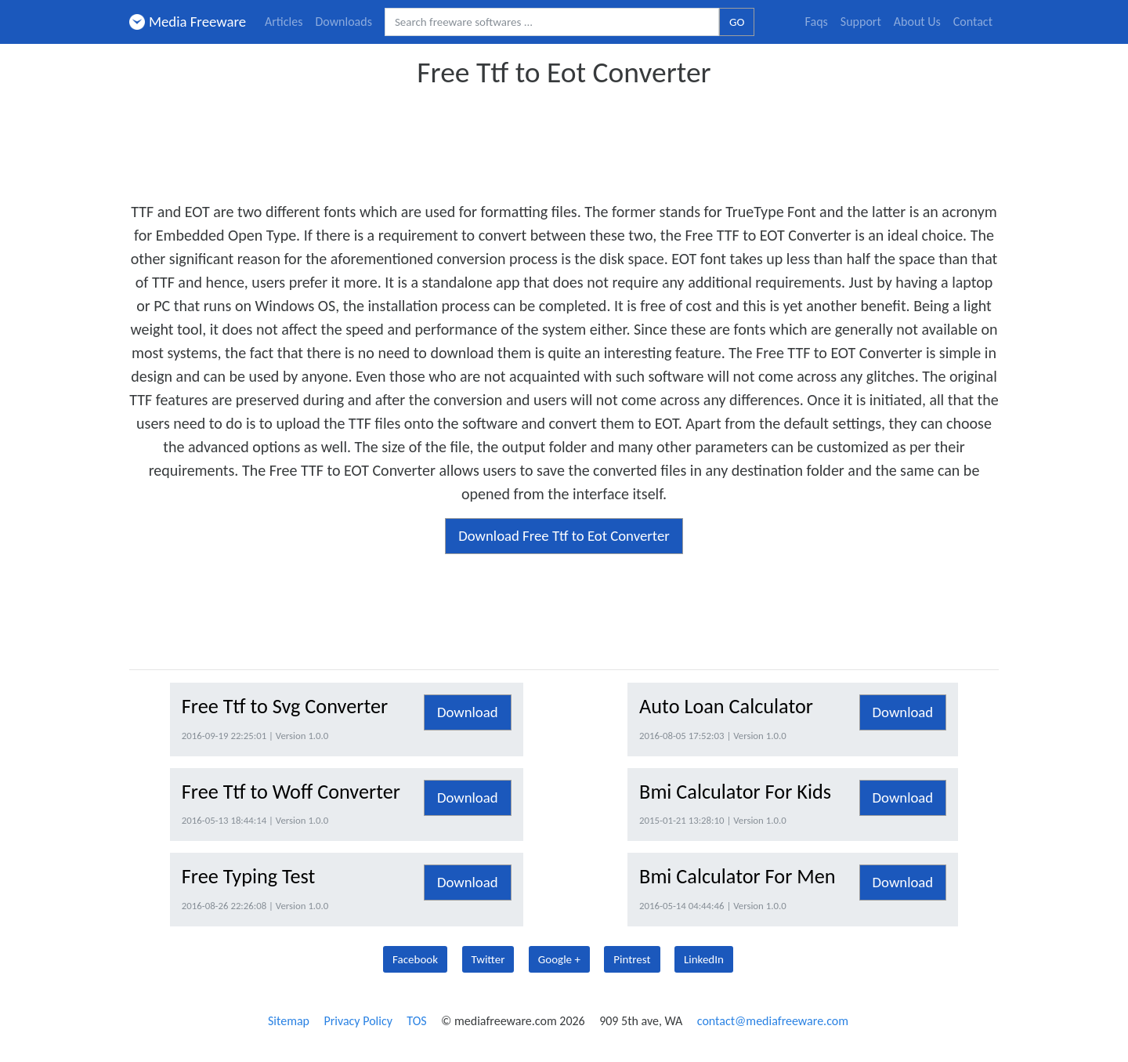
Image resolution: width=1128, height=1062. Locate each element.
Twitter (488, 959)
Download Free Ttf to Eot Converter (564, 536)
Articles (283, 21)
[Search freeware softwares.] (552, 22)
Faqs (816, 21)
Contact (972, 21)
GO (736, 22)
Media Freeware (187, 22)
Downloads (343, 21)
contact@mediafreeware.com (772, 1020)
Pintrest (631, 959)
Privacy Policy (358, 1020)
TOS (416, 1020)
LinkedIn (704, 959)
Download (467, 712)
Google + (559, 959)
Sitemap (288, 1020)
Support (861, 21)
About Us (917, 21)
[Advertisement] (564, 139)
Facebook (415, 959)
